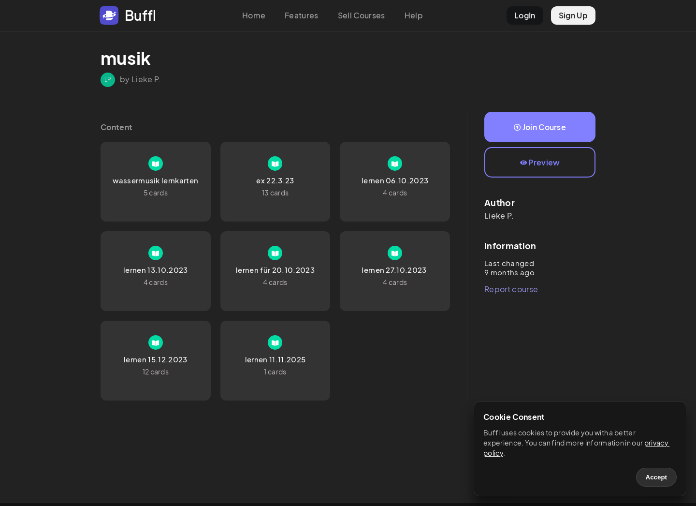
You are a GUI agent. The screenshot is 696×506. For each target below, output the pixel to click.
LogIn (525, 15)
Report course (511, 289)
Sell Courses (361, 15)
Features (302, 15)
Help (414, 15)
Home (253, 15)
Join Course (540, 127)
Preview (540, 162)
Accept (656, 477)
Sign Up (573, 15)
